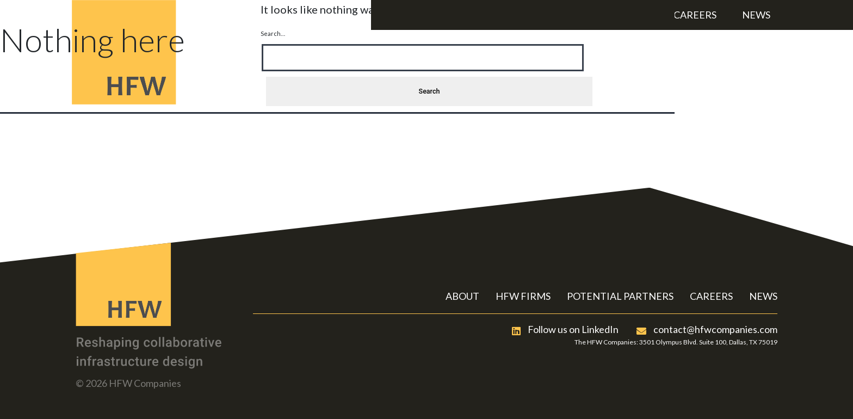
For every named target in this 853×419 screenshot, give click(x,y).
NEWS (763, 296)
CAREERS (711, 296)
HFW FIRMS (523, 296)
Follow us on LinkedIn (565, 329)
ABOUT (462, 296)
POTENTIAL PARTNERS (620, 296)
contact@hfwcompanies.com (706, 329)
